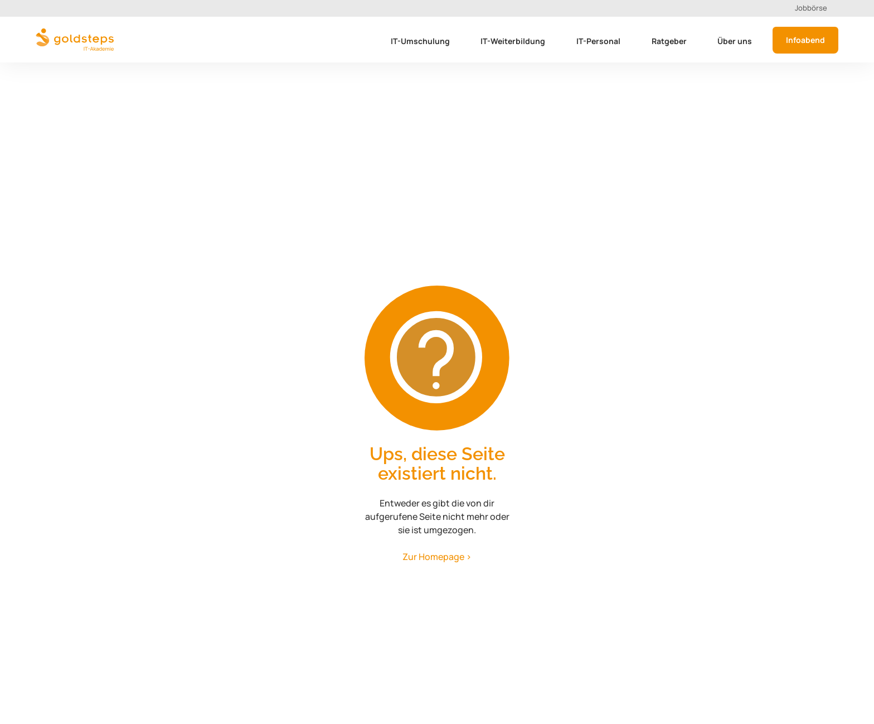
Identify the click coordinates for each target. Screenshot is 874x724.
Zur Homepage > (437, 557)
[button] (422, 42)
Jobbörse (811, 8)
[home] (75, 39)
